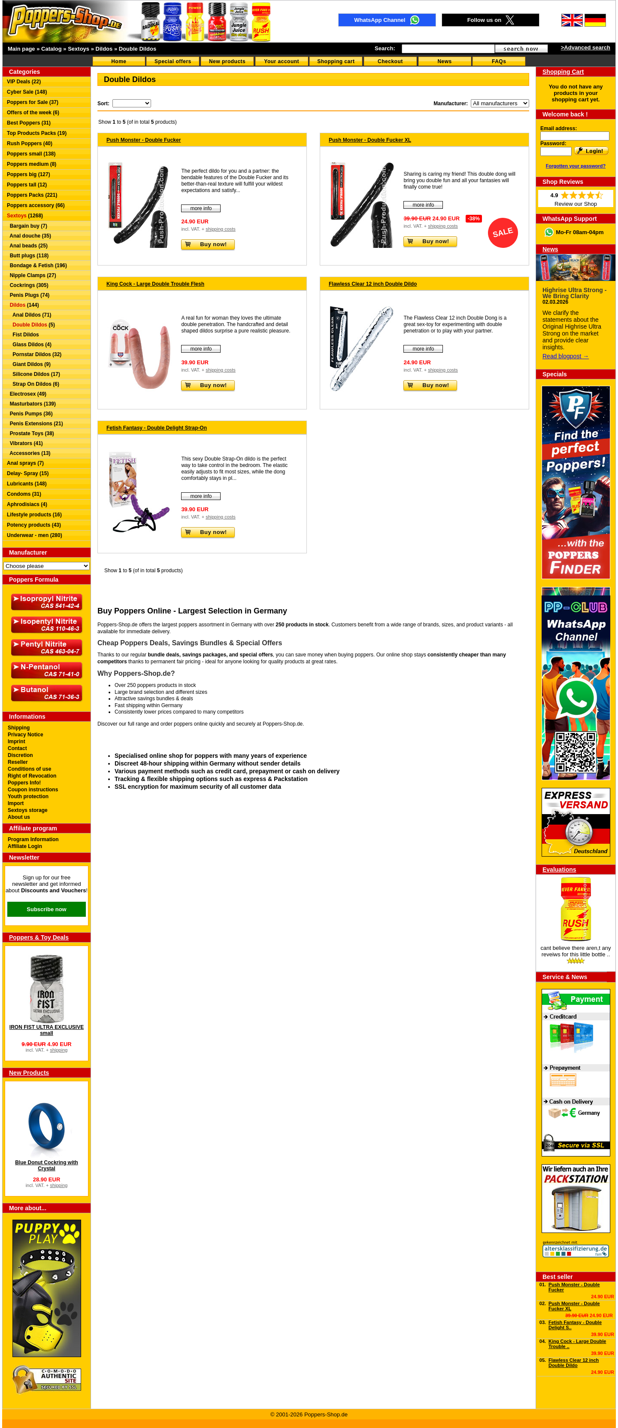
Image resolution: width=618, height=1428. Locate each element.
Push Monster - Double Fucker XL (370, 140)
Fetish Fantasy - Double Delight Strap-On (156, 428)
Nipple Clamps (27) (31, 275)
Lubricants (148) (27, 484)
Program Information (33, 839)
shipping (58, 1050)
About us (19, 817)
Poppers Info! (24, 783)
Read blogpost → (565, 356)
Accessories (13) (29, 453)
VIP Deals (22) (24, 82)
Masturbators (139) (31, 404)
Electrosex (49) (26, 394)
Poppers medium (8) (31, 164)
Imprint (16, 741)
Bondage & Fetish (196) (37, 265)
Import (16, 803)
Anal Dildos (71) (29, 315)
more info (201, 208)
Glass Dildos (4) (29, 345)
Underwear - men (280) (34, 535)
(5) (31, 325)
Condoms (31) (24, 494)
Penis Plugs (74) (28, 295)
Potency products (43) (34, 525)
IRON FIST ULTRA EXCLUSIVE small (46, 1030)
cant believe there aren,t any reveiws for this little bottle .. (575, 951)
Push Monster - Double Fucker (143, 140)
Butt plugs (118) (27, 256)
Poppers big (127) (28, 174)
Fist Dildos (23, 335)
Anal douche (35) (29, 236)
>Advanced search (585, 47)
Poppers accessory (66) (36, 205)
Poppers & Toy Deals (39, 937)
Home (118, 61)
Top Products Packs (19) (37, 133)
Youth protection (28, 796)
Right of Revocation (32, 776)
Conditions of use (29, 769)
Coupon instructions (33, 790)
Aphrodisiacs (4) (27, 504)
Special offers (172, 61)
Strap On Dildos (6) (33, 384)
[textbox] (448, 48)
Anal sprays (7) (25, 463)
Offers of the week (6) (33, 113)
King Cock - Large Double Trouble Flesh (155, 284)
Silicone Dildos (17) (33, 374)
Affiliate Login (25, 846)
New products (227, 61)
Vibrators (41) (25, 443)
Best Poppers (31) (29, 123)
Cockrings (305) (27, 285)
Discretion (20, 755)
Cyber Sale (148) (27, 92)
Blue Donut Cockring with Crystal (46, 1165)
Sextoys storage (28, 810)
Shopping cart (335, 61)
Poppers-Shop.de (283, 724)
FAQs (499, 61)
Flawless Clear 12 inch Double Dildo (373, 284)
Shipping (19, 728)
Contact (17, 748)
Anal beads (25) (27, 246)
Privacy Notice (25, 735)
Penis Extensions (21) (35, 424)
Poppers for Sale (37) (32, 102)
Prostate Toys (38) (30, 433)
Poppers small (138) (31, 154)
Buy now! (205, 245)
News (444, 61)
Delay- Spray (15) (27, 473)
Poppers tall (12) (27, 185)
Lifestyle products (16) (34, 515)
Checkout (390, 61)
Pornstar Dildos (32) (34, 354)
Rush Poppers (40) (29, 143)
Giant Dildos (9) (29, 364)
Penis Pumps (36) (30, 414)
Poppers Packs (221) (32, 195)
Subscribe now (46, 909)
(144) (23, 305)
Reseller (18, 762)
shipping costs (221, 229)
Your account (281, 61)
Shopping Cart (563, 71)
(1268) (25, 216)
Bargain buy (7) (27, 226)
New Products (29, 1072)
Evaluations (559, 869)
